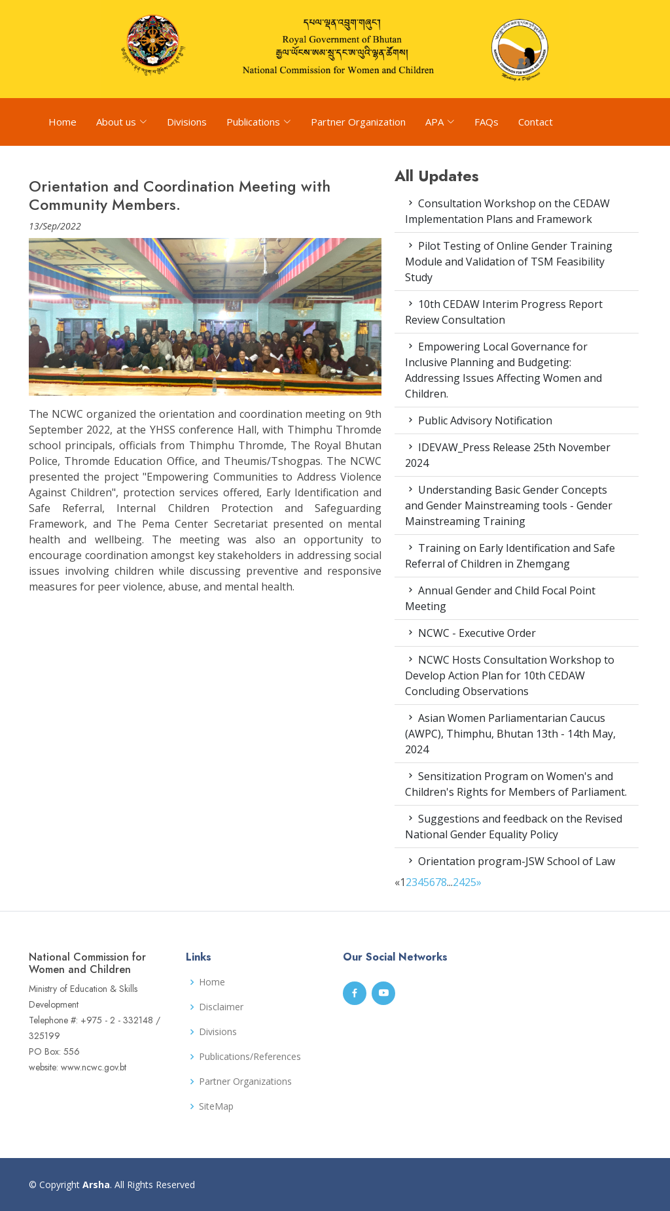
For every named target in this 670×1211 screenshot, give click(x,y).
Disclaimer (221, 1007)
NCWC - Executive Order (470, 633)
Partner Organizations (245, 1081)
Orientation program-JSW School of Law (510, 861)
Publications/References (250, 1056)
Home (62, 121)
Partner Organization (358, 121)
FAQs (486, 121)
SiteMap (216, 1106)
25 (470, 882)
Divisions (187, 121)
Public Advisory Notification (478, 420)
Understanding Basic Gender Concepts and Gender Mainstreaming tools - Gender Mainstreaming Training (508, 505)
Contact (535, 121)
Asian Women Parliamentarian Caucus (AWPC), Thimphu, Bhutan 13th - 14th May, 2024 (510, 734)
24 (459, 882)
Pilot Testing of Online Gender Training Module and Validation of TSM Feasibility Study (508, 261)
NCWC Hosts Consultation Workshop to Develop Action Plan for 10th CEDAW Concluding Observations (509, 675)
